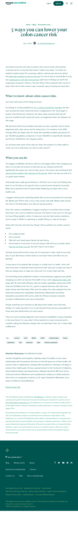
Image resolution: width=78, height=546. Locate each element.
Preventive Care (44, 25)
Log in (49, 3)
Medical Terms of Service (32, 523)
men (25, 373)
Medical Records (28, 530)
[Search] (67, 3)
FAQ (21, 511)
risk (20, 377)
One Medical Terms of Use (14, 523)
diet (38, 377)
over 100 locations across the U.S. (18, 437)
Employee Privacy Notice (13, 530)
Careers (33, 504)
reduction (10, 377)
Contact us (10, 511)
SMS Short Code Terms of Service (16, 526)
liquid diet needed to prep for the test (24, 111)
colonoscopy (54, 373)
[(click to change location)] (39, 492)
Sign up (58, 3)
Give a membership (35, 511)
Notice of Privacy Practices (37, 526)
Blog (34, 25)
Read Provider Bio (13, 422)
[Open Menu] (71, 3)
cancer (16, 373)
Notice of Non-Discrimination (56, 526)
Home (28, 25)
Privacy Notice (46, 523)
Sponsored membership (15, 504)
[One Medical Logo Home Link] (16, 3)
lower (65, 373)
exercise (29, 377)
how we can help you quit (19, 281)
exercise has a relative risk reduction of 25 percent (26, 208)
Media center (19, 498)
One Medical (38, 432)
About (32, 498)
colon (43, 373)
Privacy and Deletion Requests (45, 530)
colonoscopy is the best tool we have (24, 114)
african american (51, 377)
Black (34, 373)
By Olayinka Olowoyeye (46, 43)
